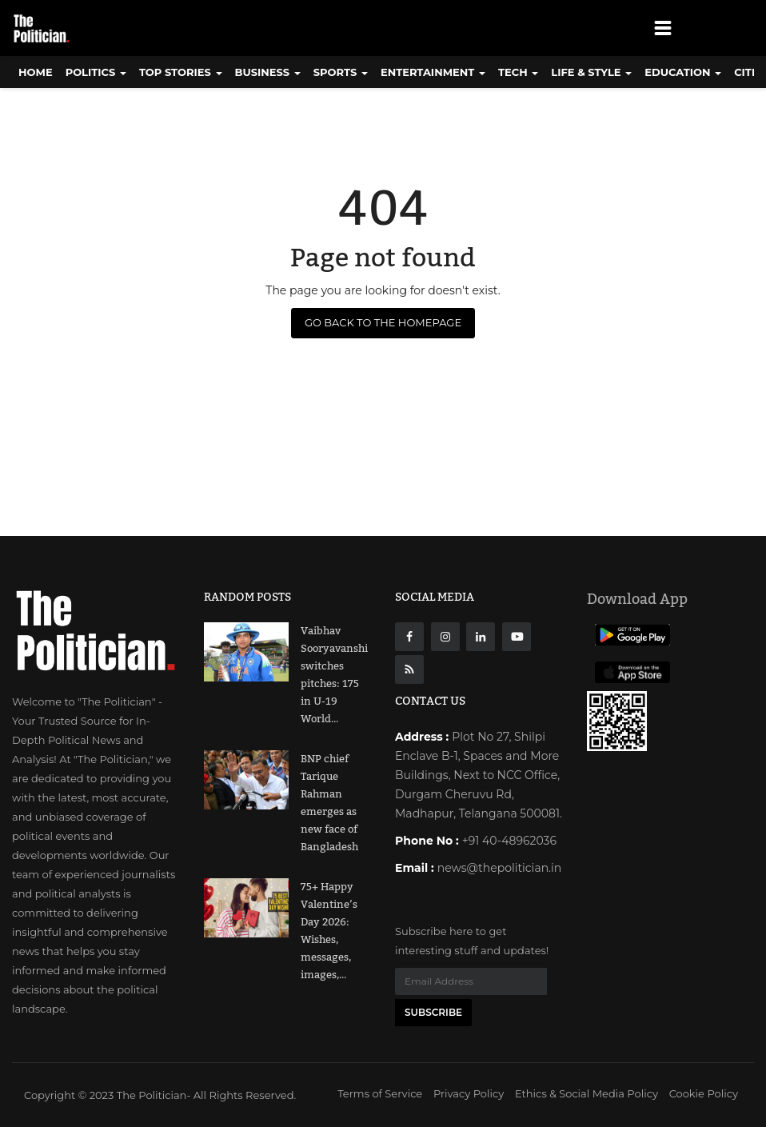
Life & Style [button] (591, 72)
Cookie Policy (703, 1093)
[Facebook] (409, 636)
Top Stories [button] (180, 72)
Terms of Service (379, 1093)
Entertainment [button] (433, 72)
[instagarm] (445, 636)
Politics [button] (96, 72)
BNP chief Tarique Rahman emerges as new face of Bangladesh (329, 803)
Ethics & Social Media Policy (586, 1093)
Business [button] (268, 72)
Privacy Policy (468, 1093)
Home (35, 72)
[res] (409, 669)
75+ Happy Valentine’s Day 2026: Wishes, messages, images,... (329, 931)
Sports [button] (340, 72)
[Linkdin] (480, 636)
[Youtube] (516, 636)
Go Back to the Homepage (383, 322)
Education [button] (682, 72)
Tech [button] (518, 72)
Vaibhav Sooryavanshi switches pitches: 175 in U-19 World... (334, 675)
